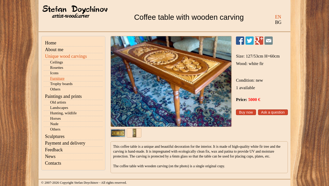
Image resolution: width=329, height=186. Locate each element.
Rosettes (56, 68)
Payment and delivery (65, 143)
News (50, 156)
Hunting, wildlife (63, 113)
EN (278, 17)
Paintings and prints (63, 96)
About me (54, 49)
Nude (54, 124)
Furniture (57, 78)
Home (50, 42)
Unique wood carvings (66, 56)
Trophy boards (61, 84)
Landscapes (59, 108)
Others (55, 89)
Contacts (53, 163)
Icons (54, 73)
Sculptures (55, 136)
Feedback (54, 149)
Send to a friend (268, 40)
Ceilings (56, 62)
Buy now (246, 112)
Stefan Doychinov (75, 9)
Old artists (58, 102)
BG (278, 22)
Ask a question (273, 112)
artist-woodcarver (70, 16)
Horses (55, 118)
